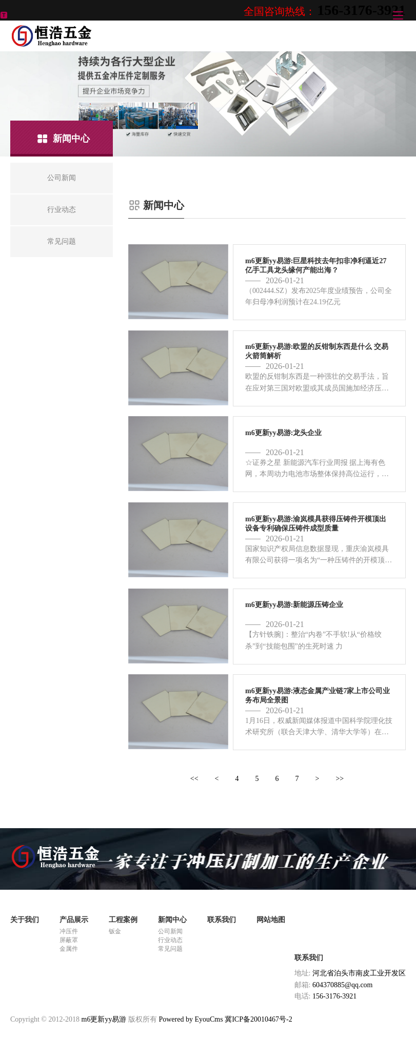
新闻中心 (172, 920)
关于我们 (24, 920)
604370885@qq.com (342, 985)
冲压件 (69, 931)
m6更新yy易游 (104, 1019)
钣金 (115, 931)
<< (194, 778)
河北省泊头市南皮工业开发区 (359, 973)
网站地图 (270, 920)
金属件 (69, 948)
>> (339, 778)
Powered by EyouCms (190, 1019)
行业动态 (170, 940)
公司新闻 (170, 931)
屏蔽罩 (69, 940)
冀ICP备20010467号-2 (258, 1019)
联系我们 (221, 920)
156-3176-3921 (361, 10)
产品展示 (74, 920)
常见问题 (170, 948)
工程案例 (123, 920)
